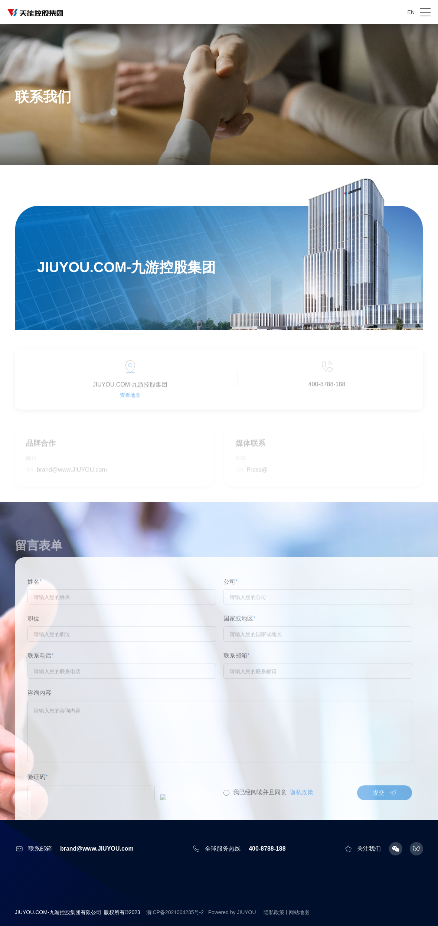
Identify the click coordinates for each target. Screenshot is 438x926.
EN (411, 12)
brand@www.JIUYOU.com (97, 848)
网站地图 (299, 912)
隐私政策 (274, 912)
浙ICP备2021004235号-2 (175, 912)
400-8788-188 (267, 848)
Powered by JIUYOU (232, 912)
